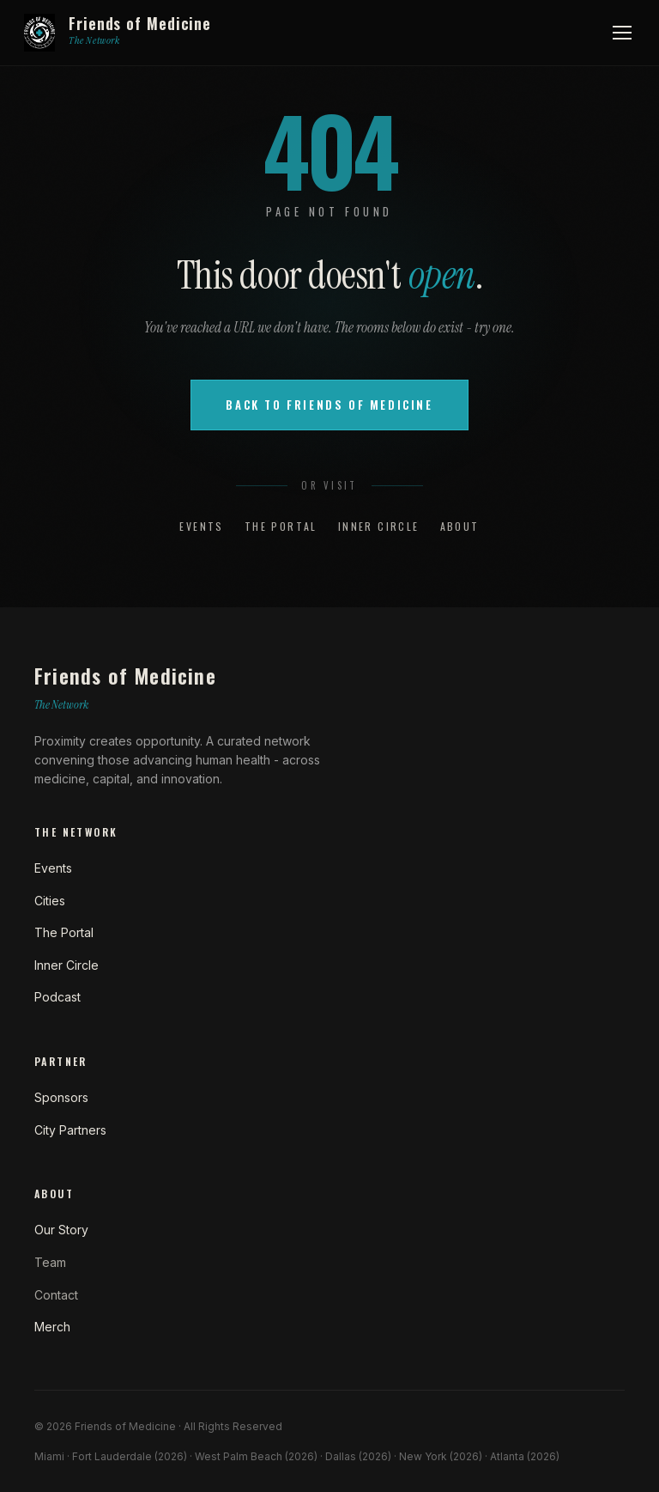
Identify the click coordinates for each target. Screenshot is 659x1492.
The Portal (281, 526)
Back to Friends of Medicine (329, 404)
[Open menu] (622, 32)
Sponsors (61, 1097)
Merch (52, 1326)
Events (201, 526)
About (460, 526)
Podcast (57, 997)
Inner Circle (379, 526)
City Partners (70, 1130)
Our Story (61, 1229)
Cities (49, 900)
